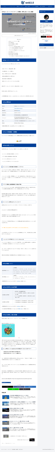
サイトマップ (10, 450)
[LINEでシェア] (13, 390)
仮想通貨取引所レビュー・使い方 (6, 383)
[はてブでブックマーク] (30, 388)
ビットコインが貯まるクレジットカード (16, 49)
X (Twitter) (43, 36)
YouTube (49, 36)
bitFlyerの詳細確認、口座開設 (13, 44)
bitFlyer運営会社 (11, 42)
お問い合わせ (21, 450)
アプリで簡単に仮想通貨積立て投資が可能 (16, 48)
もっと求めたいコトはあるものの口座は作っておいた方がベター (20, 56)
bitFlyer (19, 111)
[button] (24, 390)
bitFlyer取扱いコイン (12, 52)
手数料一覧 (20, 309)
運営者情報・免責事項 (16, 450)
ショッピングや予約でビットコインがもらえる (17, 51)
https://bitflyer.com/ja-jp (18, 109)
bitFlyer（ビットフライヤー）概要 (14, 41)
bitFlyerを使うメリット (12, 45)
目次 (18, 39)
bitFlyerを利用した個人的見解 (13, 55)
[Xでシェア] (7, 388)
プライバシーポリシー (4, 450)
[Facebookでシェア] (19, 388)
